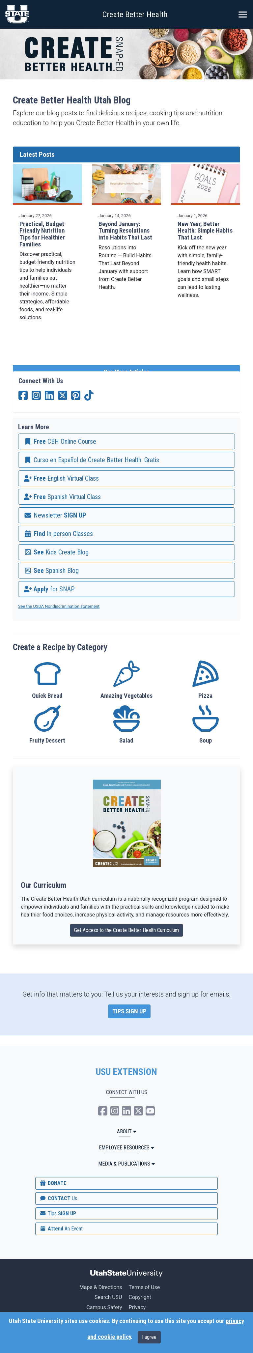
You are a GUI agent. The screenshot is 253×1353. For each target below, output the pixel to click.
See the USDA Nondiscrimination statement (58, 606)
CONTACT (58, 1198)
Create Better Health (135, 14)
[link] (126, 441)
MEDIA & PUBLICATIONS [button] (126, 1164)
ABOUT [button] (126, 1131)
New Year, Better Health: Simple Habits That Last (205, 230)
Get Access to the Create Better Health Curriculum (126, 930)
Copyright (139, 1297)
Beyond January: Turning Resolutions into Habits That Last (125, 230)
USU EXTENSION (126, 1072)
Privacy (137, 1307)
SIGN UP (58, 1213)
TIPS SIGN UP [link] (129, 1011)
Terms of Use (144, 1287)
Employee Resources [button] (126, 1147)
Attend (61, 1229)
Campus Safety (104, 1307)
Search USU (108, 1297)
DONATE (53, 1183)
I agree (149, 1337)
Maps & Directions (100, 1287)
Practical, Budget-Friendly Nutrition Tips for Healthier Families (42, 234)
